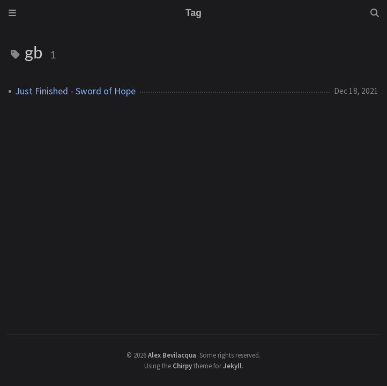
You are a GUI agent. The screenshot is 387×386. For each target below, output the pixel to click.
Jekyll (232, 365)
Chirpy (182, 365)
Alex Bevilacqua (172, 355)
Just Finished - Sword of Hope (76, 91)
